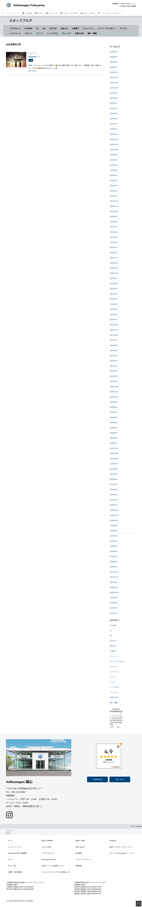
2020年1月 (113, 443)
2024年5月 (113, 175)
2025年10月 (114, 88)
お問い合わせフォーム (128, 3)
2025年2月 (113, 129)
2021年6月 (113, 356)
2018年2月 (113, 562)
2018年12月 (114, 510)
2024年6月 (113, 170)
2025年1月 (113, 134)
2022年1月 (113, 319)
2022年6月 (113, 294)
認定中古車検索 (47, 840)
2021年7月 (113, 350)
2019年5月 (113, 484)
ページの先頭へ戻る (138, 903)
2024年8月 (113, 160)
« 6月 (111, 727)
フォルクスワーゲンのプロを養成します (56, 872)
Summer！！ (34, 56)
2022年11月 (114, 268)
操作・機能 (92, 33)
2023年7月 (113, 227)
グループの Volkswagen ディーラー (121, 853)
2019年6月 (113, 479)
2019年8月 (113, 469)
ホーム (10, 840)
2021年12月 (114, 325)
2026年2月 (113, 67)
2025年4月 (113, 119)
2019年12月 (114, 448)
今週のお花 (79, 33)
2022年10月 (114, 273)
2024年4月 (113, 180)
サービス (123, 28)
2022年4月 (113, 304)
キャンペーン (88, 28)
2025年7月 (113, 103)
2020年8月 (113, 407)
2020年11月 (114, 392)
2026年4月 (113, 57)
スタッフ (28, 33)
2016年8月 (113, 603)
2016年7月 (113, 608)
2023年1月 (113, 258)
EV (37, 28)
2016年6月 (113, 613)
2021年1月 (113, 381)
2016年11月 (114, 587)
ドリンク (39, 33)
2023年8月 (113, 222)
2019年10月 (114, 459)
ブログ (10, 859)
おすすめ (53, 28)
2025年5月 (113, 113)
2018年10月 (114, 520)
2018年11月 (114, 515)
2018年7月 (113, 536)
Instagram (112, 840)
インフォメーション (15, 847)
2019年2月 (113, 500)
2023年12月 (114, 201)
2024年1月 (113, 196)
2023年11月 (114, 206)
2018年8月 (113, 531)
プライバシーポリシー (83, 859)
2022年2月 (113, 314)
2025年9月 (113, 93)
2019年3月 (113, 495)
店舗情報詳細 (97, 779)
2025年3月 (113, 124)
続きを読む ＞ (33, 71)
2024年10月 (114, 150)
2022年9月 (113, 278)
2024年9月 (113, 155)
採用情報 (78, 866)
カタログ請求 (46, 847)
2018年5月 (113, 546)
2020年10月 (114, 397)
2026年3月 (113, 62)
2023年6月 (113, 232)
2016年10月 (114, 592)
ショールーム (15, 33)
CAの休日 (28, 28)
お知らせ (64, 28)
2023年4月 (113, 242)
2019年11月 (114, 453)
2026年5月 (113, 52)
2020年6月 (113, 417)
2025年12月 (114, 77)
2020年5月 (113, 422)
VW (44, 28)
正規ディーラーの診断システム (53, 866)
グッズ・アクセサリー (107, 28)
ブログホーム (15, 28)
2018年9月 (113, 525)
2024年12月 (114, 139)
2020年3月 (113, 433)
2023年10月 (114, 211)
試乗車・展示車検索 (15, 872)
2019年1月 (113, 505)
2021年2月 (113, 376)
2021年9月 (113, 340)
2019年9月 (113, 464)
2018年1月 (113, 567)
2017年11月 (114, 577)
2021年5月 (113, 361)
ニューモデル (52, 33)
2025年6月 (113, 108)
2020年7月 (113, 412)
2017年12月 (114, 572)
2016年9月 (113, 598)
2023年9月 (113, 216)
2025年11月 (114, 82)
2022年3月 (113, 309)
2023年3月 (113, 247)
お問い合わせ (120, 779)
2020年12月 (114, 386)
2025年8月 (113, 98)
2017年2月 (113, 582)
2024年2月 (113, 191)
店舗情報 (115, 3)
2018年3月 (113, 556)
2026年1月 (113, 72)
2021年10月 (114, 335)
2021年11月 (114, 330)
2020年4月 (113, 428)
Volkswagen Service (49, 859)
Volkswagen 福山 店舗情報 (17, 853)
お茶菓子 (75, 28)
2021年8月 (113, 345)
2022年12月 (114, 263)
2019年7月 (113, 474)
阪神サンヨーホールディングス (120, 847)
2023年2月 (113, 253)
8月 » (119, 727)
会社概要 (78, 853)
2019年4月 (113, 489)
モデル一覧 (12, 866)
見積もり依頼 (80, 840)
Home (8, 833)
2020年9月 (113, 402)
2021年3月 (113, 371)
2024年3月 (113, 186)
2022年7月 (113, 289)
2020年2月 (113, 438)
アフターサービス (48, 853)
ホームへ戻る (136, 826)
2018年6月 (113, 541)
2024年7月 (113, 165)
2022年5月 (113, 299)
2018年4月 (113, 551)
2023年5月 (113, 237)
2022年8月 (113, 283)
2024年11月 (114, 144)
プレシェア (66, 33)
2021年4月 (113, 366)
